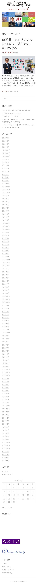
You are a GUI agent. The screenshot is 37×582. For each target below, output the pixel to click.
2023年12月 (6, 223)
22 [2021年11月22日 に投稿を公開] (9, 498)
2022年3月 (5, 287)
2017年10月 (6, 448)
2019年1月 (5, 403)
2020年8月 (5, 345)
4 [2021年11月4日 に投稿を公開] (23, 488)
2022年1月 (5, 293)
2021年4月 (5, 321)
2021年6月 (5, 314)
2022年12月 (6, 260)
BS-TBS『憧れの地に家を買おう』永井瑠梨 (16, 110)
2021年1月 (5, 330)
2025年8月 (5, 162)
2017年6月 (5, 461)
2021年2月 (5, 327)
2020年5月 (5, 354)
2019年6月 (5, 387)
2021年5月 (5, 317)
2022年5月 (5, 281)
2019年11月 (6, 372)
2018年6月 (5, 424)
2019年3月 (5, 397)
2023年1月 (5, 257)
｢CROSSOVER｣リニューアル (11, 113)
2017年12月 (6, 442)
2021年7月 (5, 311)
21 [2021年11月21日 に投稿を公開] (4, 498)
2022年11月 (6, 263)
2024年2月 (5, 217)
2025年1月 (5, 184)
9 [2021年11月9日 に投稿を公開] (13, 491)
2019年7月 (5, 384)
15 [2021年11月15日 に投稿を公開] (9, 495)
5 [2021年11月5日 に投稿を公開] (27, 488)
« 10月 (4, 508)
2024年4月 (5, 211)
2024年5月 (5, 208)
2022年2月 (5, 290)
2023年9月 (5, 232)
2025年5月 (5, 171)
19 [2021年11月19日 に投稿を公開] (28, 495)
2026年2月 (5, 144)
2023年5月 (5, 244)
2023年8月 (5, 235)
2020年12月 (6, 333)
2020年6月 (5, 351)
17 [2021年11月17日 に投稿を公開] (18, 495)
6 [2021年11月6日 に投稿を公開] (32, 488)
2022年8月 (5, 272)
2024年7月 (5, 202)
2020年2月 (5, 363)
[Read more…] (29, 85)
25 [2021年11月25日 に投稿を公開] (23, 498)
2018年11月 (6, 409)
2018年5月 (5, 427)
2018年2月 (5, 436)
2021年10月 (6, 302)
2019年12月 (6, 369)
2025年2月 (5, 180)
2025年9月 (5, 159)
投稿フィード (6, 567)
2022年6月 (5, 278)
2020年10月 (6, 339)
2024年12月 (6, 187)
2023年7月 (5, 238)
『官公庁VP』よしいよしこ (11, 116)
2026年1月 (5, 147)
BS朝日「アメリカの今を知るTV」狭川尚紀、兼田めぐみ (17, 43)
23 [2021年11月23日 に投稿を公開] (14, 498)
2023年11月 (6, 226)
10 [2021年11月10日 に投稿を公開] (18, 491)
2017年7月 (5, 458)
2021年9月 (5, 305)
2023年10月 (6, 229)
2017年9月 (5, 451)
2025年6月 (5, 168)
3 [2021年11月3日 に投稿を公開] (18, 488)
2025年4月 (5, 174)
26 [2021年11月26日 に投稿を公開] (28, 498)
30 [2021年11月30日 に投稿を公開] (14, 502)
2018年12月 (6, 406)
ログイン (5, 564)
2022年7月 (5, 275)
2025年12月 (6, 150)
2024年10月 (6, 193)
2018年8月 (5, 418)
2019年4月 (5, 394)
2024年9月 (5, 196)
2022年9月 (5, 269)
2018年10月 (6, 412)
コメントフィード (8, 570)
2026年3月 (5, 141)
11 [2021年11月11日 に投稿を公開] (23, 491)
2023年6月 (5, 241)
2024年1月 (5, 220)
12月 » (9, 508)
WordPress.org (7, 573)
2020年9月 (5, 342)
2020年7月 (5, 348)
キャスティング (14, 91)
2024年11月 (6, 190)
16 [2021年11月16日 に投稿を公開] (14, 495)
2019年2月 (5, 400)
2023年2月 (5, 254)
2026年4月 (5, 138)
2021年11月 (6, 299)
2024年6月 (5, 205)
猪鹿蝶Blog (18, 4)
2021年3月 (5, 324)
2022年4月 (5, 284)
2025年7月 (5, 165)
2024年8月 (5, 199)
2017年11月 (6, 445)
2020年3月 (5, 360)
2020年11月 (6, 336)
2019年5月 (5, 391)
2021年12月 (6, 296)
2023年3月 (5, 251)
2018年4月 (5, 430)
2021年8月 (5, 308)
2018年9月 (5, 415)
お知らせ (5, 471)
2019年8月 (5, 381)
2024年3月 (5, 214)
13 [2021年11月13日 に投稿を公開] (33, 491)
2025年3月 (5, 177)
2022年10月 (6, 266)
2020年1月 (5, 366)
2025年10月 (6, 156)
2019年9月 (5, 378)
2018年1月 (5, 439)
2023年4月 (5, 248)
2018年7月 (5, 421)
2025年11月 (6, 153)
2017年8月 (5, 454)
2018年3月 (5, 433)
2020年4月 (5, 357)
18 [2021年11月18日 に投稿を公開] (23, 495)
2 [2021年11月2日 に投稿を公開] (13, 488)
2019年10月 (6, 375)
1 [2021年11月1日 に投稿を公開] (9, 488)
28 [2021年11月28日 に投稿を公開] (4, 502)
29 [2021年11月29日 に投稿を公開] (9, 502)
